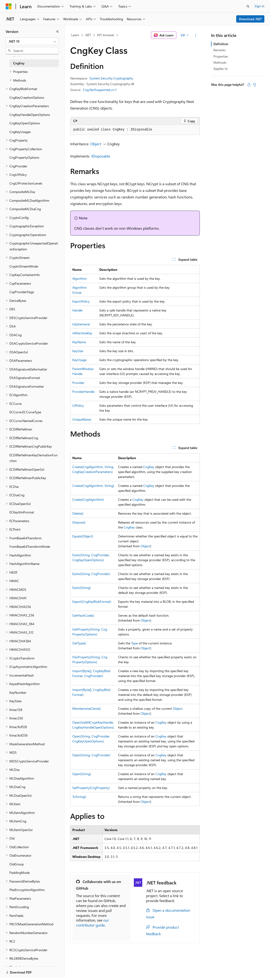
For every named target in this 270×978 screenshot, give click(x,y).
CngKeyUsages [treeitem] (20, 132)
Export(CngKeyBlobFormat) (91, 601)
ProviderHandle (83, 391)
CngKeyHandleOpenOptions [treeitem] (29, 114)
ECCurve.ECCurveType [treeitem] (25, 412)
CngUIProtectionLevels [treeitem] (25, 183)
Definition (220, 44)
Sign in (259, 6)
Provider (78, 382)
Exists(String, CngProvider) (91, 574)
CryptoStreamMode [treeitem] (23, 266)
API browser (105, 35)
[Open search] (248, 6)
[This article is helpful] (249, 84)
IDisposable (100, 156)
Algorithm (79, 278)
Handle (77, 310)
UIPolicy (78, 405)
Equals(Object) (82, 536)
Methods (219, 62)
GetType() (79, 643)
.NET (88, 35)
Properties (220, 56)
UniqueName (81, 419)
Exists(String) (81, 587)
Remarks (219, 50)
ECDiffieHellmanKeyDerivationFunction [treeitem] (33, 458)
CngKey (148, 467)
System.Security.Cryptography (111, 78)
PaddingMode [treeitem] (19, 872)
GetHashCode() (83, 615)
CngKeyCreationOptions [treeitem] (26, 97)
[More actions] (196, 35)
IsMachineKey (82, 333)
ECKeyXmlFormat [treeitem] (21, 512)
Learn (75, 35)
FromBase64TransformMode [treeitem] (29, 546)
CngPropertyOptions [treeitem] (24, 157)
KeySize (77, 351)
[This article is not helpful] (254, 84)
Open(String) (81, 774)
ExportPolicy (81, 301)
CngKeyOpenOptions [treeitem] (24, 123)
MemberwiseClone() (86, 708)
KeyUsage (79, 360)
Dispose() (78, 522)
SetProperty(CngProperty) (91, 787)
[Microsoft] (9, 6)
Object (95, 143)
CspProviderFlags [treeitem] (21, 292)
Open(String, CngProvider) (91, 755)
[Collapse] (57, 31)
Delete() (77, 513)
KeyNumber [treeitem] (17, 692)
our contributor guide (92, 922)
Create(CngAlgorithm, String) (93, 485)
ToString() (79, 796)
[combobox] (32, 41)
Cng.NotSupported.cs (98, 89)
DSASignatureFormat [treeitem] (24, 377)
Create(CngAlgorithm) (88, 499)
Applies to (220, 68)
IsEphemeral (81, 324)
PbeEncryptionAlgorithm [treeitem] (27, 889)
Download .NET (250, 19)
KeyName (79, 342)
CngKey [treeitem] (18, 63)
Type (134, 643)
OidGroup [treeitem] (16, 864)
